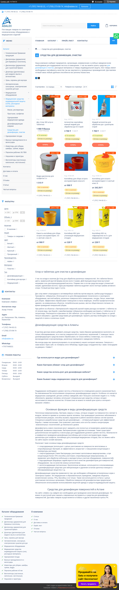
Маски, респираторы (15, 110)
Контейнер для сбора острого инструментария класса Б (76, 180)
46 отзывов (98, 2)
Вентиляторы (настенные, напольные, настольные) (16, 161)
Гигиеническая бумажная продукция (15, 54)
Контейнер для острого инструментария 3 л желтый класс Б (103, 181)
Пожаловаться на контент (66, 588)
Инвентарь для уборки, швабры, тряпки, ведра (15, 147)
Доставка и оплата (10, 171)
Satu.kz (69, 585)
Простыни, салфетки (15, 114)
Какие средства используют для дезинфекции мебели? (64, 372)
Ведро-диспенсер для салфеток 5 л (45, 177)
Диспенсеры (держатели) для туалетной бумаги (15, 66)
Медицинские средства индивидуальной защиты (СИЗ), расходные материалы (15, 102)
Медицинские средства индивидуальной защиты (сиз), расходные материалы (15, 551)
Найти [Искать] (93, 26)
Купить (45, 144)
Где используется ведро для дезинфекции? (58, 358)
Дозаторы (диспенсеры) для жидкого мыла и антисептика (15, 74)
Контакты (6, 167)
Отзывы (6, 180)
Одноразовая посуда (14, 136)
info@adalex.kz (7, 339)
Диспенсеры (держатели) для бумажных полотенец (16, 60)
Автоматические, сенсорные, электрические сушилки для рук (16, 86)
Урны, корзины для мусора (16, 80)
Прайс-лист (68, 41)
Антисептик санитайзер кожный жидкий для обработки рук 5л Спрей (73, 124)
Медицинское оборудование (11, 94)
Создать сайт (5, 2)
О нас (5, 176)
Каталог (84, 6)
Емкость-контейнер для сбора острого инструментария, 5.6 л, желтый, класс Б (48, 235)
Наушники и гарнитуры (15, 156)
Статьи (6, 185)
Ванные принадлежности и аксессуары (16, 141)
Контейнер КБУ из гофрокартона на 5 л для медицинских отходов (102, 235)
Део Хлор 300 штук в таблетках (45, 123)
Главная (39, 41)
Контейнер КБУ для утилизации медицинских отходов (74, 235)
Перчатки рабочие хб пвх (13, 570)
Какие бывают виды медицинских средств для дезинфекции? (67, 379)
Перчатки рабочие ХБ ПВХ (16, 152)
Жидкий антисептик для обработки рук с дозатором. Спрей (103, 124)
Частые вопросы (9, 189)
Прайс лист (38, 525)
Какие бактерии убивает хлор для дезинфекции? (60, 365)
